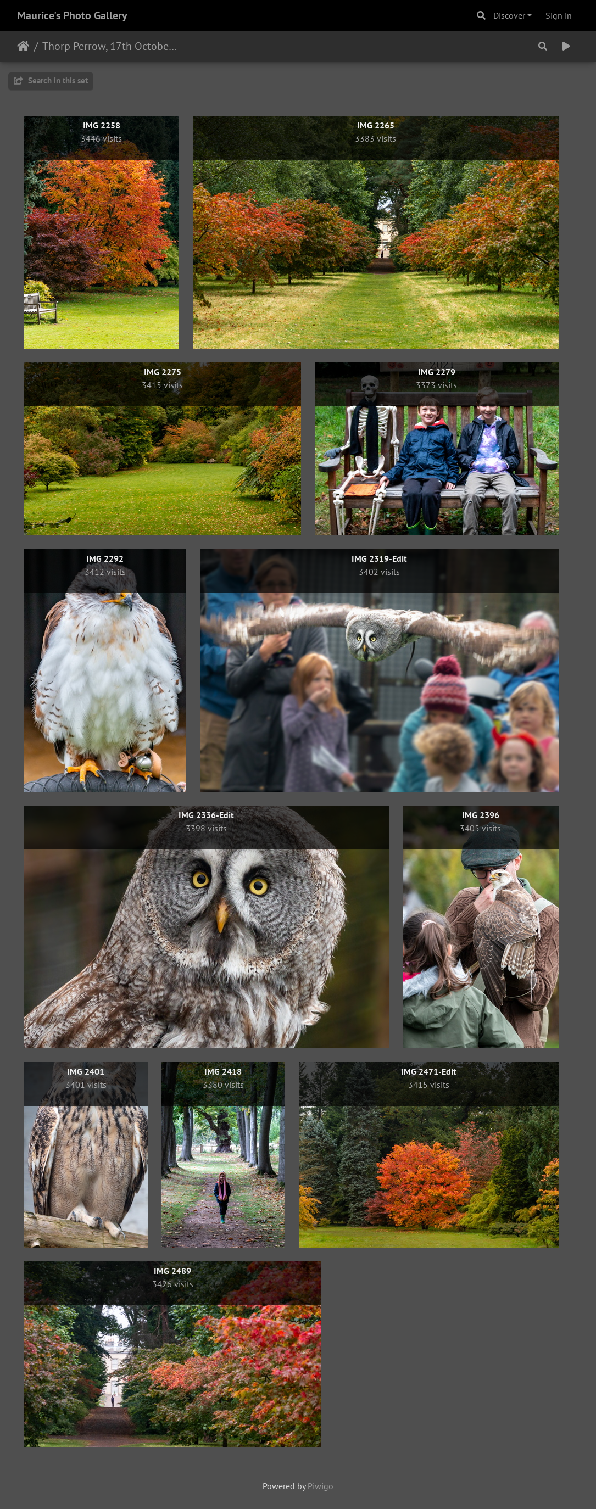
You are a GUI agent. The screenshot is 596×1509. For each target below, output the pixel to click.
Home (23, 46)
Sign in (558, 15)
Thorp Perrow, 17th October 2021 (110, 46)
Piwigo (320, 1485)
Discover (509, 15)
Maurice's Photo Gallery (72, 15)
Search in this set (51, 80)
